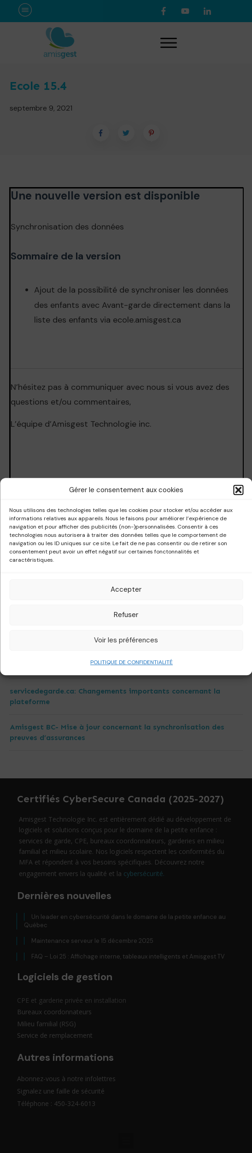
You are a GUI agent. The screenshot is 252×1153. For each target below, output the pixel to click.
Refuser (126, 614)
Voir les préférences (126, 640)
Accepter (126, 589)
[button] (238, 490)
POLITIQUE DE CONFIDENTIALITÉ (131, 662)
